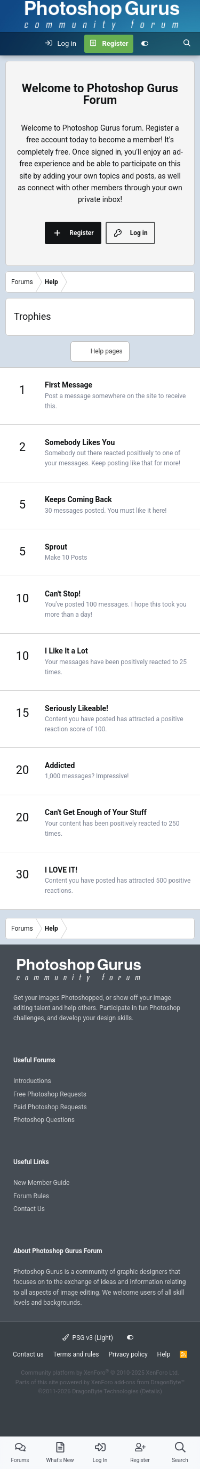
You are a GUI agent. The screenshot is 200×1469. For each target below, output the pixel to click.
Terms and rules (76, 1354)
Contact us (28, 1354)
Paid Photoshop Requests (50, 1107)
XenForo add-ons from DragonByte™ (138, 1382)
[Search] (187, 43)
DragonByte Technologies (105, 1391)
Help (164, 1354)
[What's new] (166, 43)
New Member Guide (41, 1182)
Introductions (32, 1081)
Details (151, 1391)
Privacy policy (127, 1354)
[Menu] (14, 44)
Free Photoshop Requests (49, 1094)
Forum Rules (31, 1196)
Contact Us (29, 1209)
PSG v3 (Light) (87, 1338)
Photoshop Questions (44, 1120)
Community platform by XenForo (100, 1372)
